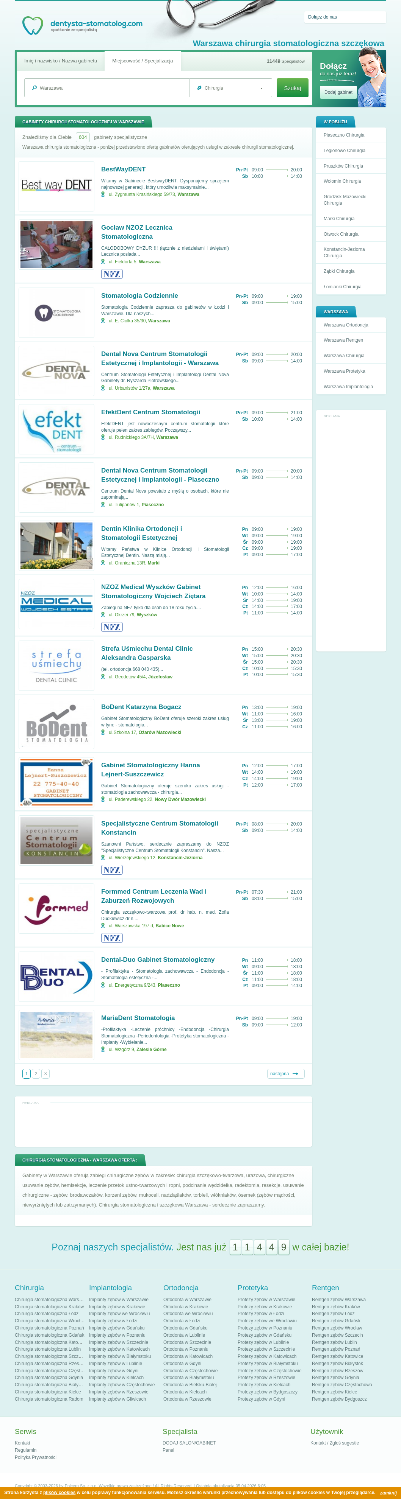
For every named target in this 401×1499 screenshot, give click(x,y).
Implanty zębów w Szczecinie (118, 1342)
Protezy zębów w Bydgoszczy (268, 1392)
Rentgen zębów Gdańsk (336, 1320)
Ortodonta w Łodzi (181, 1320)
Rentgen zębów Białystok (337, 1363)
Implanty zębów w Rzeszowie (119, 1392)
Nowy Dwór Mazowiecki (180, 799)
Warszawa (188, 194)
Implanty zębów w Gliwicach (117, 1399)
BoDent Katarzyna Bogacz (141, 707)
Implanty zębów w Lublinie (115, 1363)
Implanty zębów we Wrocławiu (119, 1313)
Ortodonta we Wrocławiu (188, 1313)
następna (279, 1073)
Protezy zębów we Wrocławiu (267, 1320)
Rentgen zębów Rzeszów (337, 1370)
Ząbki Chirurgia (339, 271)
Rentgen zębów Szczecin (337, 1335)
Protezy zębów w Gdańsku (264, 1335)
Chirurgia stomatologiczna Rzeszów (51, 1363)
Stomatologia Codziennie (139, 295)
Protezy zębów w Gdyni (261, 1399)
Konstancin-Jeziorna (180, 857)
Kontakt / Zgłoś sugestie (334, 1443)
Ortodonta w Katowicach (188, 1356)
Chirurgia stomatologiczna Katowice (51, 1342)
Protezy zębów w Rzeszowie (266, 1377)
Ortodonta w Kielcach (185, 1392)
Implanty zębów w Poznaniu (117, 1335)
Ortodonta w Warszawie (187, 1299)
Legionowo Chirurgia (344, 150)
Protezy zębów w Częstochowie (270, 1370)
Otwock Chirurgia (341, 234)
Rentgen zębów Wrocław (337, 1328)
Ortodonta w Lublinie (184, 1335)
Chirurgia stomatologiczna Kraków (49, 1306)
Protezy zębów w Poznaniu (265, 1328)
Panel (168, 1450)
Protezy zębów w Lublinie (263, 1342)
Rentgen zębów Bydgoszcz (339, 1399)
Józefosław (160, 677)
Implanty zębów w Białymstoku (120, 1356)
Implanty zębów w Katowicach (119, 1349)
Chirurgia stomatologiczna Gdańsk (49, 1335)
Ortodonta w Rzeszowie (187, 1399)
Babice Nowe (170, 925)
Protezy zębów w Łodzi (261, 1313)
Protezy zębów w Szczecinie (266, 1349)
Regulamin (25, 1450)
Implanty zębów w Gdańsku (117, 1328)
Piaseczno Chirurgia (344, 135)
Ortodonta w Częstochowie (190, 1370)
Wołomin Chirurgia (342, 181)
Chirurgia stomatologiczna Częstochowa (55, 1370)
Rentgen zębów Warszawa (339, 1299)
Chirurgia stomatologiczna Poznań (49, 1328)
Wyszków (147, 614)
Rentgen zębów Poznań (336, 1349)
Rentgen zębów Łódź (333, 1313)
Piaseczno (153, 504)
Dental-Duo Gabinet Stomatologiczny (158, 959)
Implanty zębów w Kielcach (116, 1377)
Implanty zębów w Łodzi (113, 1320)
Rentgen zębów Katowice (337, 1356)
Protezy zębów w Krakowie (265, 1306)
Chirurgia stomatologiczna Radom (49, 1399)
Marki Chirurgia (339, 218)
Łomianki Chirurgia (343, 286)
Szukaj (292, 88)
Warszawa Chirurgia (344, 355)
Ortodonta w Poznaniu (185, 1349)
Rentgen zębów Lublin (334, 1342)
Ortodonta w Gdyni (182, 1363)
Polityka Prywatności (35, 1457)
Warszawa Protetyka (344, 371)
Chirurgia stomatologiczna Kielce (48, 1392)
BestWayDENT (123, 169)
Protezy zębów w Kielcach (264, 1384)
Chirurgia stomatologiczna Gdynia (49, 1377)
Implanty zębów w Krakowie (117, 1306)
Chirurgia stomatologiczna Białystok (51, 1384)
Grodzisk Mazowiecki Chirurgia (345, 200)
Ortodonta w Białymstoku (188, 1377)
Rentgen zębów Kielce (334, 1392)
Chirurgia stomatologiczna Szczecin (51, 1356)
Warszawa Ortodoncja (346, 325)
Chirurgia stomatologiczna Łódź (46, 1313)
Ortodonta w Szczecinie (187, 1342)
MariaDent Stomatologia (138, 1018)
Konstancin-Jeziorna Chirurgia (344, 252)
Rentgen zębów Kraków (336, 1306)
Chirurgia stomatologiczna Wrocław (50, 1320)
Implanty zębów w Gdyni (113, 1370)
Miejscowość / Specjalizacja (142, 61)
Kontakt (22, 1443)
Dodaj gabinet (338, 92)
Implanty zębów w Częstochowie (122, 1384)
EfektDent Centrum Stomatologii (150, 412)
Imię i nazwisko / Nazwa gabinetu (60, 61)
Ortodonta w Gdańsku (185, 1328)
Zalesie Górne (151, 1049)
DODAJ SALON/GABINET (189, 1443)
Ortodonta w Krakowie (185, 1306)
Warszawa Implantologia (348, 386)
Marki (154, 563)
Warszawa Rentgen (343, 340)
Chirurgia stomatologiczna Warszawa (52, 1299)
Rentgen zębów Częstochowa (342, 1384)
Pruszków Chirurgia (343, 166)
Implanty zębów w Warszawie (119, 1299)
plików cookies (59, 1492)
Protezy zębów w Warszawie (266, 1299)
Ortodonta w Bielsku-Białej (190, 1384)
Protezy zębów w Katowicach (267, 1356)
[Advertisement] (351, 533)
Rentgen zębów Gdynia (335, 1377)
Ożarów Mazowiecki (160, 732)
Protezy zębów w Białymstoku (268, 1363)
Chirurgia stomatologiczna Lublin (48, 1349)
